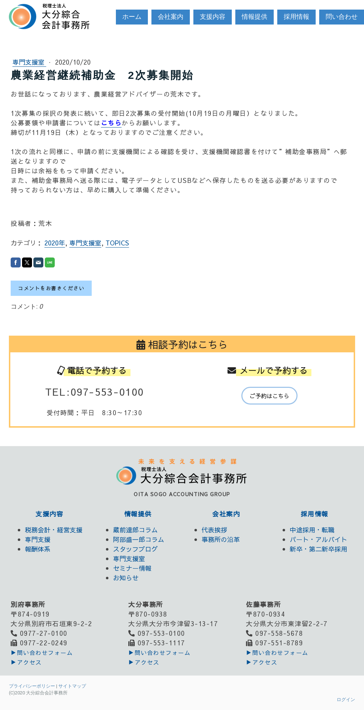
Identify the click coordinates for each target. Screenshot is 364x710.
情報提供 (254, 16)
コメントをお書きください (51, 288)
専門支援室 (29, 62)
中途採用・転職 (312, 529)
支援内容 (212, 16)
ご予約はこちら (269, 396)
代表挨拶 (214, 529)
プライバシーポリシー (32, 686)
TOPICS (117, 242)
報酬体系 (37, 548)
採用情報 (296, 16)
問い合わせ (342, 16)
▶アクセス (26, 662)
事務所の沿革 (221, 539)
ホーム (131, 16)
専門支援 (37, 539)
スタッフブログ (135, 548)
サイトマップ (72, 686)
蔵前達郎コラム (135, 529)
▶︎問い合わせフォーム (42, 652)
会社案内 (170, 16)
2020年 (54, 242)
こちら (111, 122)
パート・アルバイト (318, 539)
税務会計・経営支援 (53, 529)
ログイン (346, 699)
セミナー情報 (132, 568)
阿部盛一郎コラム (138, 539)
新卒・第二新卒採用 (318, 548)
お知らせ (126, 577)
